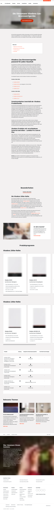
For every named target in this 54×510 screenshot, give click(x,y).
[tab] (27, 192)
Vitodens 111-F (16, 98)
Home (4, 434)
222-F (14, 214)
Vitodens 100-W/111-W (17, 96)
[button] (48, 434)
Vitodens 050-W (16, 94)
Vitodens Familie (14, 434)
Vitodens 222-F (16, 88)
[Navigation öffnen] (1, 3)
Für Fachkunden (7, 3)
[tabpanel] (27, 206)
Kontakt (29, 3)
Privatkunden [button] (35, 3)
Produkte (13, 3)
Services (18, 3)
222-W (39, 213)
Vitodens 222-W (16, 86)
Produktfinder (24, 3)
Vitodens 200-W (16, 82)
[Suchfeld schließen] (50, 3)
